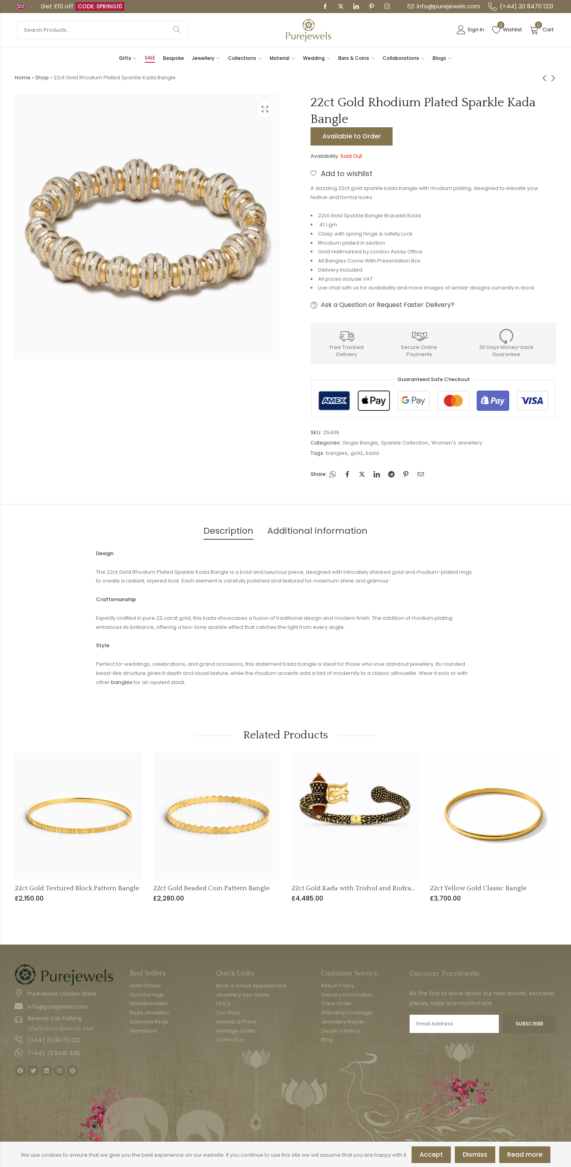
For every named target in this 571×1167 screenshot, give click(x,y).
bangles (336, 453)
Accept (431, 1154)
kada (372, 453)
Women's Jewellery (456, 442)
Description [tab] (228, 531)
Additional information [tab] (317, 531)
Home (23, 77)
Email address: (454, 1024)
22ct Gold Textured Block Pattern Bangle (77, 888)
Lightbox (265, 109)
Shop (42, 77)
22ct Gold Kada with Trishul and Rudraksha (358, 888)
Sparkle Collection (404, 442)
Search (176, 30)
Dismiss (475, 1154)
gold (356, 453)
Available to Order (351, 136)
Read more (524, 1154)
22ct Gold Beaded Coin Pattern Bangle (211, 888)
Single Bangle (360, 442)
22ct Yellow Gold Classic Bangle (478, 888)
